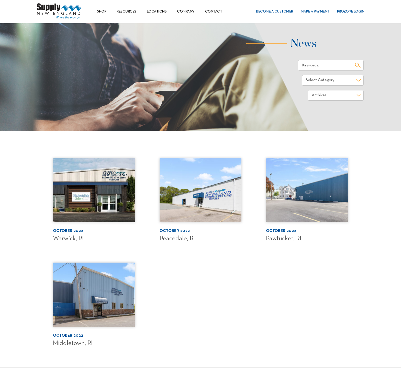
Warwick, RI (68, 238)
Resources (126, 11)
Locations (157, 11)
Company (186, 11)
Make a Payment (315, 11)
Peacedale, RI (177, 238)
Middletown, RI (73, 343)
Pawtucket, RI (283, 238)
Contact (213, 11)
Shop (101, 11)
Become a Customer (274, 11)
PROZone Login (350, 11)
